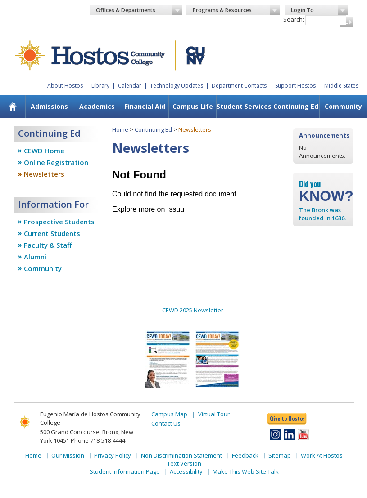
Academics (97, 106)
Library (100, 85)
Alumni (35, 257)
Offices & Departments (139, 10)
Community (343, 106)
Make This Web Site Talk (246, 471)
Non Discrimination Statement (181, 455)
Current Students (52, 233)
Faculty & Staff (48, 245)
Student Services (244, 106)
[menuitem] (12, 106)
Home (120, 129)
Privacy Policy (112, 455)
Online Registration (56, 162)
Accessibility (186, 471)
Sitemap (279, 455)
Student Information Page (125, 471)
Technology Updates (176, 85)
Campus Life (192, 106)
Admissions (49, 106)
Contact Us (166, 423)
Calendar (129, 85)
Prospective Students (59, 222)
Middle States (341, 85)
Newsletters (44, 174)
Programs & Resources (236, 10)
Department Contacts (239, 85)
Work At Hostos (322, 455)
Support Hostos (295, 85)
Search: (293, 19)
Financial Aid (145, 106)
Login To (319, 10)
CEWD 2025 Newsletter (192, 310)
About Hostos (65, 85)
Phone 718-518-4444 (98, 440)
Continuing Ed (295, 106)
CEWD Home (44, 151)
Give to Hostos (287, 418)
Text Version (184, 463)
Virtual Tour (214, 414)
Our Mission (67, 455)
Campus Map (169, 414)
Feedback (245, 455)
